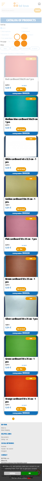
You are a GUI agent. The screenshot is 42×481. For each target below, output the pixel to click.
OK (30, 473)
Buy (21, 89)
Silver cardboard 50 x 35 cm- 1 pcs (21, 318)
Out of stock (21, 129)
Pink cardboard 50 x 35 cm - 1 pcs (21, 239)
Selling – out (4, 439)
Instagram (4, 451)
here (29, 478)
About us (3, 428)
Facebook (3, 446)
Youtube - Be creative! (7, 449)
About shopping (5, 430)
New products (5, 437)
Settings (12, 473)
